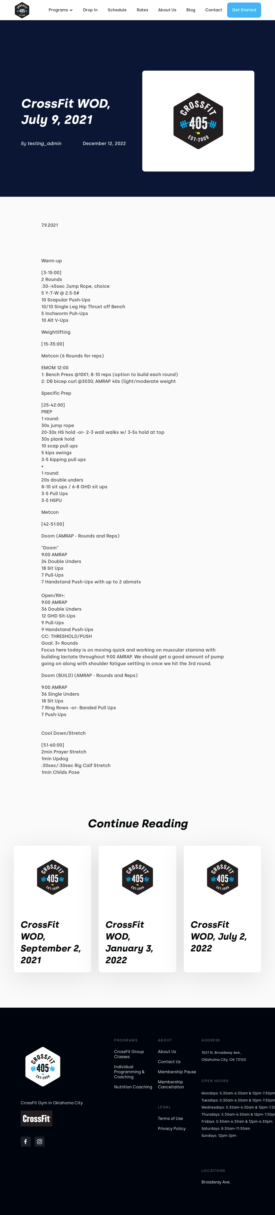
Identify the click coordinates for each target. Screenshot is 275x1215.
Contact (213, 10)
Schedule (117, 10)
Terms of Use (170, 1118)
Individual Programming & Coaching (129, 1071)
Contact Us (169, 1061)
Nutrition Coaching (133, 1087)
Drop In (90, 10)
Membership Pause (177, 1071)
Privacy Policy (172, 1128)
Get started (244, 10)
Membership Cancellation (171, 1084)
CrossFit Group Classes (129, 1054)
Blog (190, 10)
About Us (167, 10)
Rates (142, 10)
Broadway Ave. (216, 1182)
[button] (60, 10)
